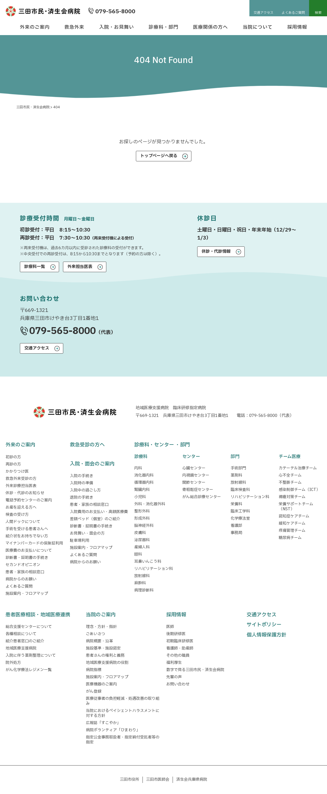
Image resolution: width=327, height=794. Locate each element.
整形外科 (142, 511)
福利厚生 (174, 663)
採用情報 (297, 27)
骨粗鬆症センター (197, 490)
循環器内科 (144, 482)
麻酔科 (140, 583)
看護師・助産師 (179, 648)
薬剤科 (236, 475)
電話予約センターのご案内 (29, 500)
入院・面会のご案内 (92, 464)
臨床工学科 (240, 511)
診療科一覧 (34, 267)
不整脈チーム (290, 482)
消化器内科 (144, 475)
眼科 (138, 554)
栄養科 (236, 504)
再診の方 (13, 464)
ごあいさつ (95, 634)
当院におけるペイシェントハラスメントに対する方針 (122, 713)
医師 (170, 627)
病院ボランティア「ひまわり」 (114, 730)
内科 (138, 468)
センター (191, 456)
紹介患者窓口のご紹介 (25, 641)
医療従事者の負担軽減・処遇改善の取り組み (122, 701)
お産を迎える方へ (21, 507)
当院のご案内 (101, 615)
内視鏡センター (195, 475)
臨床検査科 (240, 490)
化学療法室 (240, 518)
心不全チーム (290, 475)
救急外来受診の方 (21, 479)
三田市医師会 (157, 779)
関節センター (193, 482)
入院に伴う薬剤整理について (31, 655)
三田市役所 (129, 779)
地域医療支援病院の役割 (107, 663)
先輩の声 (174, 677)
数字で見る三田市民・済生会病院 (195, 670)
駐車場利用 (79, 540)
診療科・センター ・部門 (162, 445)
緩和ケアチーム (292, 523)
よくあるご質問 (293, 12)
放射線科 (142, 576)
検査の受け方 (17, 514)
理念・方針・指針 (101, 627)
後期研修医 (176, 634)
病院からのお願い (21, 579)
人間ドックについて (23, 522)
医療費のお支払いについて (29, 550)
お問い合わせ (177, 684)
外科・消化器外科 (149, 504)
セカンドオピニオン (23, 565)
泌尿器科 (142, 540)
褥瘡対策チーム (292, 497)
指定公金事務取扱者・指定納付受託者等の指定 (122, 739)
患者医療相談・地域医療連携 (38, 615)
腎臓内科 (142, 490)
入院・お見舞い (116, 27)
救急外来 (74, 27)
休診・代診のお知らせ (25, 493)
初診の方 (13, 457)
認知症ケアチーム (294, 516)
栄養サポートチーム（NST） (296, 506)
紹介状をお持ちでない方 (27, 536)
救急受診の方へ (87, 445)
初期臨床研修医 (179, 641)
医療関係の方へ (210, 27)
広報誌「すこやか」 (103, 723)
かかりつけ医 (17, 471)
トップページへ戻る (158, 156)
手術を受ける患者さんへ (27, 529)
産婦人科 (142, 547)
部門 (235, 456)
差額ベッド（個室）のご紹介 (95, 519)
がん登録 (93, 691)
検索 (318, 12)
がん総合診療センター (201, 497)
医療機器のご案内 (101, 684)
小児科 (140, 497)
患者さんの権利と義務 (105, 655)
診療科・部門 (163, 27)
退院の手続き (81, 497)
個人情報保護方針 (266, 635)
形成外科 (142, 518)
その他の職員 (177, 655)
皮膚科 (140, 533)
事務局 (236, 533)
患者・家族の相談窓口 (25, 572)
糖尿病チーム (290, 538)
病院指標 (93, 670)
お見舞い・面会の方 (87, 533)
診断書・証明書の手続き (27, 558)
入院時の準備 (81, 483)
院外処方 (13, 663)
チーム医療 (289, 456)
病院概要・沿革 (99, 641)
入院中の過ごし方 (85, 490)
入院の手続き (81, 476)
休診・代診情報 (216, 251)
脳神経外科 (144, 526)
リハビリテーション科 (153, 569)
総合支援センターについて (29, 627)
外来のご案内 (35, 27)
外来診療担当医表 (21, 486)
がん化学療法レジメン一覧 (29, 670)
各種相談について (21, 634)
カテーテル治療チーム (298, 468)
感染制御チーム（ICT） (299, 490)
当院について (258, 27)
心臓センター (193, 468)
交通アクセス (263, 12)
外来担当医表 (79, 267)
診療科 (140, 456)
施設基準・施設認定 (103, 648)
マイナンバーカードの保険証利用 (34, 543)
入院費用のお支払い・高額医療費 (99, 512)
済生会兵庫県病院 (191, 779)
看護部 (236, 526)
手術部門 (238, 468)
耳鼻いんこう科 (147, 561)
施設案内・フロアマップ (27, 593)
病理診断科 (144, 590)
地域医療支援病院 (21, 648)
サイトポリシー (264, 625)
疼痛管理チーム (292, 530)
